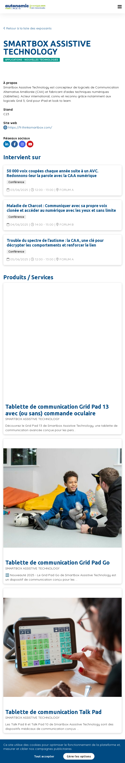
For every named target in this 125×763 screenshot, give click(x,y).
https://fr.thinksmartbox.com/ (27, 127)
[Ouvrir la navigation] (120, 6)
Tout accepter (44, 756)
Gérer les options (79, 756)
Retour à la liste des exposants (27, 28)
